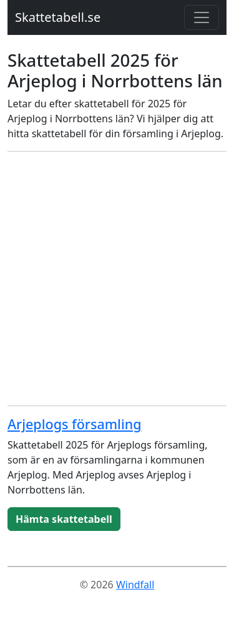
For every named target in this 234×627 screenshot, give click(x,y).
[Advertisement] (117, 279)
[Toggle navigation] (201, 17)
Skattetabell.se (57, 17)
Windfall (135, 584)
